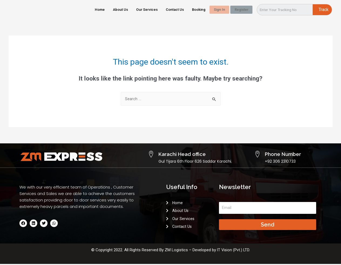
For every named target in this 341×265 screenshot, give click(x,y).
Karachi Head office (178, 154)
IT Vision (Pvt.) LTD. (234, 251)
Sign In (213, 9)
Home (82, 9)
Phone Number (280, 154)
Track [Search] (324, 9)
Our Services (133, 9)
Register (238, 9)
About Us (104, 9)
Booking (191, 9)
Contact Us (164, 9)
